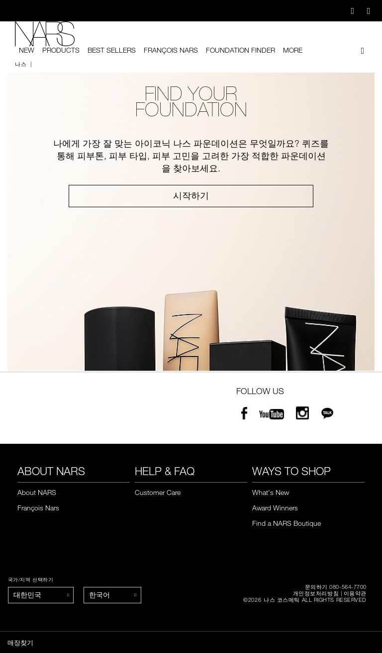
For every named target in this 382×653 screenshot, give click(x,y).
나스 (20, 64)
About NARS (36, 492)
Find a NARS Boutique (286, 523)
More (292, 50)
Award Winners (275, 507)
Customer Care (158, 492)
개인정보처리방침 (316, 593)
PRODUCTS (61, 50)
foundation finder (240, 50)
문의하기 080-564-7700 (336, 586)
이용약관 (355, 593)
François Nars (171, 50)
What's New (270, 492)
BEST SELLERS (112, 50)
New (26, 50)
